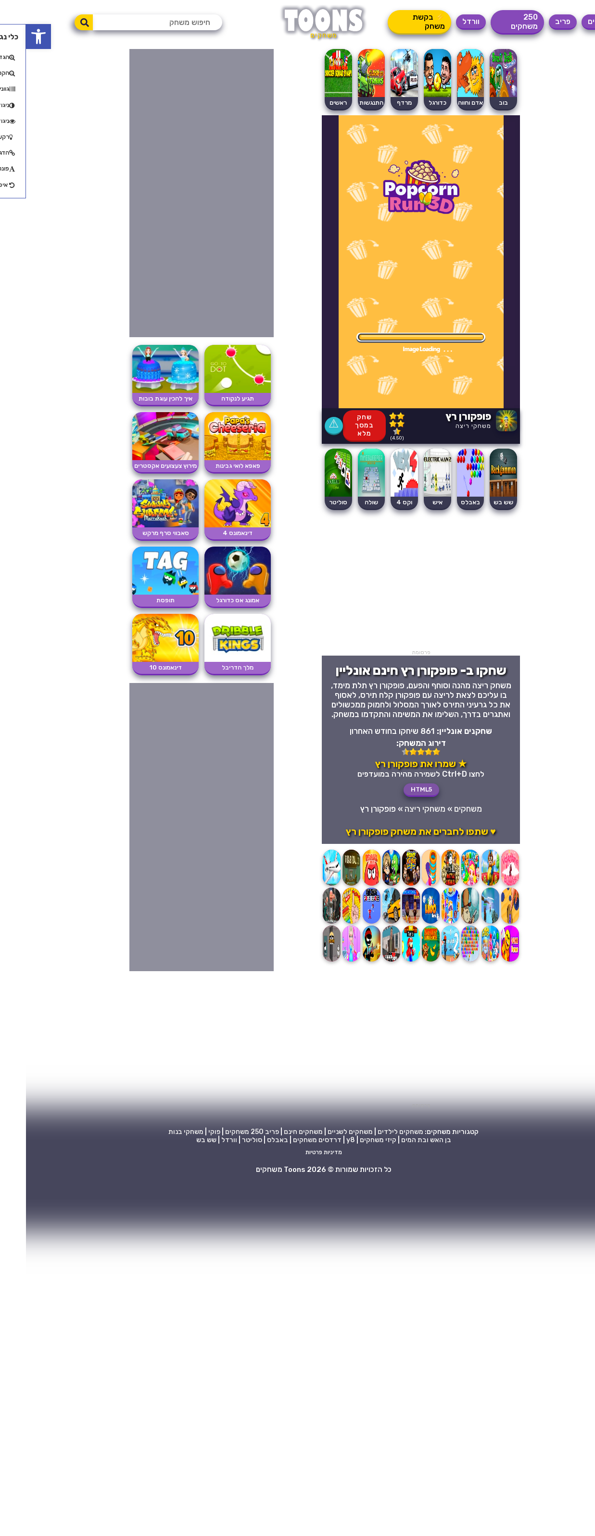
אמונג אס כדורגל (211, 600)
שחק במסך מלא (338, 425)
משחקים (575, 21)
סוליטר (312, 502)
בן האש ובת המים (400, 1140)
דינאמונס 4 (212, 532)
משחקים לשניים (324, 1132)
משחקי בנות (159, 1132)
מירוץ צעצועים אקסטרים (139, 465)
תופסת (139, 600)
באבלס (444, 502)
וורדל (445, 21)
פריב (536, 21)
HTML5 (395, 789)
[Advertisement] (395, 582)
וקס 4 (378, 502)
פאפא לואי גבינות (212, 465)
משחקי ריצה (447, 425)
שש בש (180, 1140)
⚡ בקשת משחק (403, 21)
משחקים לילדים (374, 1132)
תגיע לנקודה (211, 398)
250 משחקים (498, 21)
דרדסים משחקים (291, 1140)
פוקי (188, 1132)
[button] (12, 36)
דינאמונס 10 (140, 667)
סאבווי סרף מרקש (139, 532)
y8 (324, 1140)
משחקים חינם (277, 1132)
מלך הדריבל (212, 667)
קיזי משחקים (352, 1140)
